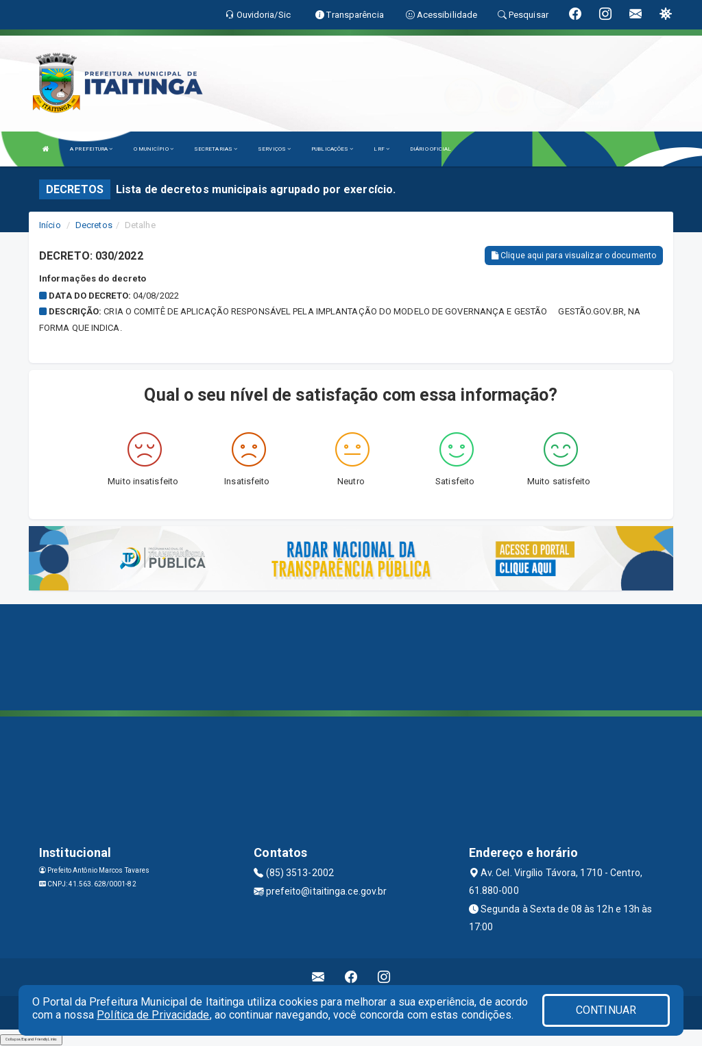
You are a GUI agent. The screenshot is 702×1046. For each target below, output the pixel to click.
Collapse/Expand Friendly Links (31, 1039)
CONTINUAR (606, 1010)
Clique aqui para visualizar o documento (574, 255)
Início (50, 225)
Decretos (93, 225)
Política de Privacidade (153, 1014)
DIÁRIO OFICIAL (430, 149)
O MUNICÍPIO (153, 149)
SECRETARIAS (215, 149)
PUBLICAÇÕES (332, 149)
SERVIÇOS (274, 149)
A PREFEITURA (91, 149)
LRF (381, 149)
